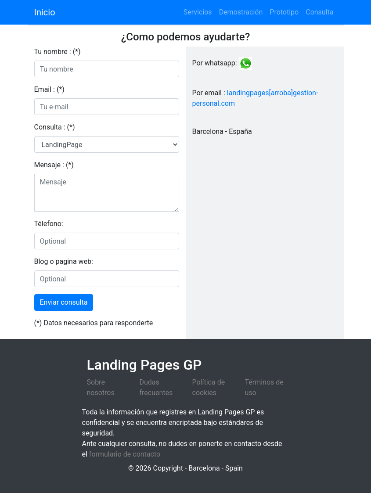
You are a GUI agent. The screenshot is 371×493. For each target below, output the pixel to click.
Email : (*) (49, 89)
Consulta (319, 12)
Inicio (44, 12)
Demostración (241, 12)
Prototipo (284, 12)
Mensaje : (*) (54, 165)
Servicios (198, 12)
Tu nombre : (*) (57, 51)
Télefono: (48, 224)
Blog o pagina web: (63, 261)
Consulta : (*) (54, 127)
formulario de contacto (124, 454)
